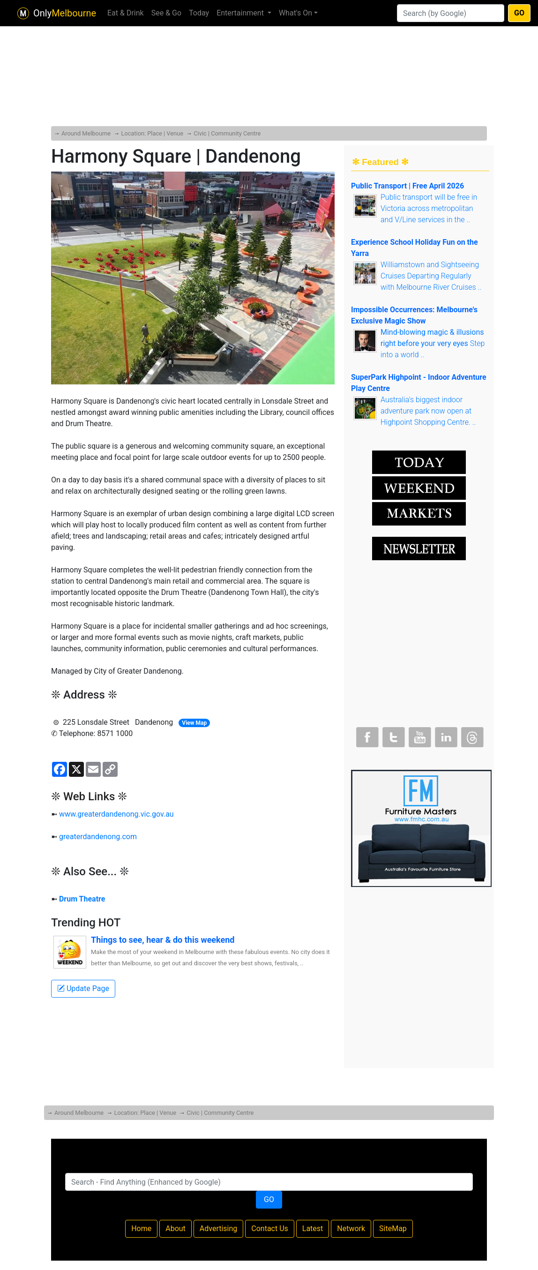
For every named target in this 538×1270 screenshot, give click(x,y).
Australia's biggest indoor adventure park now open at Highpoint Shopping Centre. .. (428, 411)
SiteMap (393, 1228)
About (175, 1228)
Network (351, 1228)
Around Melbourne (86, 133)
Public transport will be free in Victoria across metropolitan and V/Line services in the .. (429, 208)
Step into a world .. (433, 343)
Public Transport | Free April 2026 (407, 185)
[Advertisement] (269, 56)
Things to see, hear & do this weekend (162, 940)
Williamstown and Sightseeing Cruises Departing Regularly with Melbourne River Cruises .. (431, 276)
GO (519, 12)
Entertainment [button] (241, 12)
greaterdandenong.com (98, 836)
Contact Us (269, 1228)
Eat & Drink (125, 12)
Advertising (219, 1228)
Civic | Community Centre (227, 133)
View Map (194, 723)
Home (141, 1228)
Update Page (83, 988)
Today (199, 12)
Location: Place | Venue (152, 133)
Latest (312, 1228)
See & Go (166, 12)
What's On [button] (295, 12)
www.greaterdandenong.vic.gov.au (116, 814)
